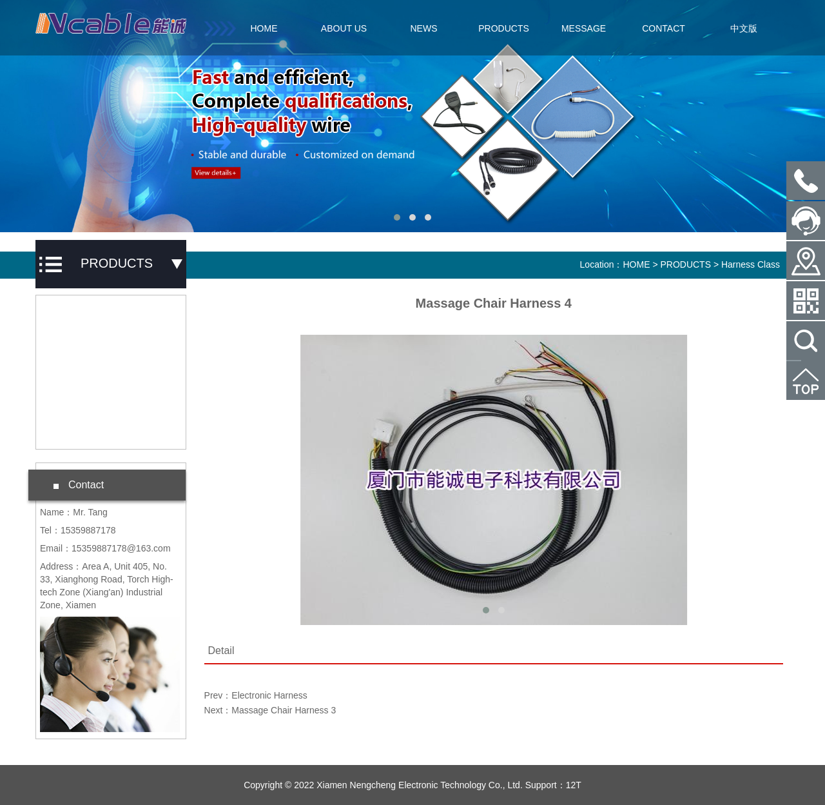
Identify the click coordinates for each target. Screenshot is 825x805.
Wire (62, 429)
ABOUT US (344, 28)
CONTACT (663, 28)
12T (573, 785)
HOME (264, 28)
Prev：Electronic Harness (255, 695)
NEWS (424, 28)
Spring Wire (77, 318)
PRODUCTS (503, 28)
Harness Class (83, 355)
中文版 (743, 28)
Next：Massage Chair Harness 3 (270, 710)
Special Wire (79, 392)
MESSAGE (583, 28)
